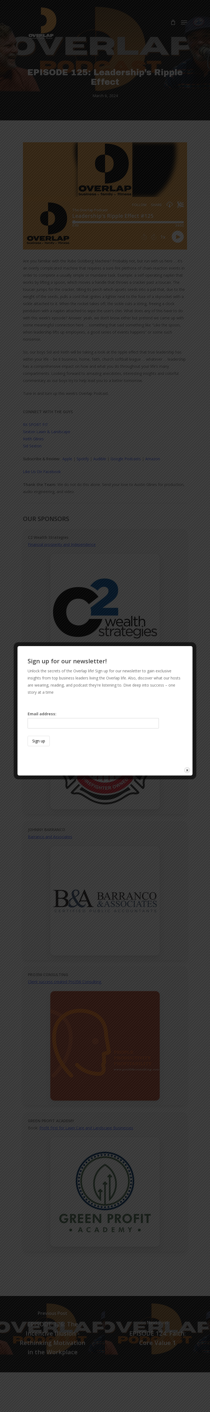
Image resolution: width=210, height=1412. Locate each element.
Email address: (93, 719)
